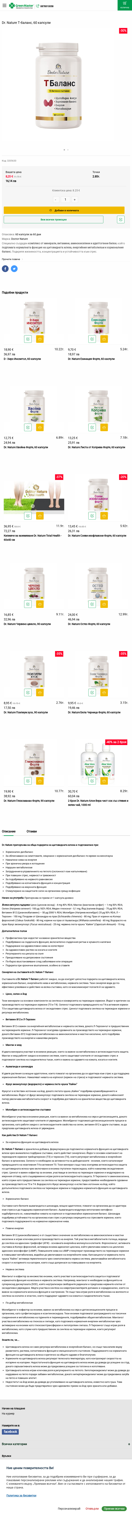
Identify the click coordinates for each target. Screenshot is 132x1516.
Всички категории (14, 1444)
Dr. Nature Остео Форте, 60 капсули (89, 624)
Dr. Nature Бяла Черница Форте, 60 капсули (94, 712)
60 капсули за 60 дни (28, 234)
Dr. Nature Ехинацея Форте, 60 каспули (91, 358)
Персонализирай (69, 1508)
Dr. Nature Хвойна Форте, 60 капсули (26, 447)
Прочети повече (12, 259)
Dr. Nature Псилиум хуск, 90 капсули (26, 712)
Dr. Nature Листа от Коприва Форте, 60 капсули (96, 447)
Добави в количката (64, 210)
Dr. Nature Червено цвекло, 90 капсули (27, 624)
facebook (10, 1432)
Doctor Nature (19, 238)
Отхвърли (92, 1508)
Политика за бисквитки (21, 1495)
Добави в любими (121, 220)
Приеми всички (114, 1508)
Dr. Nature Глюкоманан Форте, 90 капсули (29, 800)
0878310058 (46, 6)
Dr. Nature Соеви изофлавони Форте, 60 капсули (97, 535)
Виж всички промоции (54, 219)
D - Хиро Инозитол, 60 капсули (22, 358)
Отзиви (32, 831)
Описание (8, 831)
